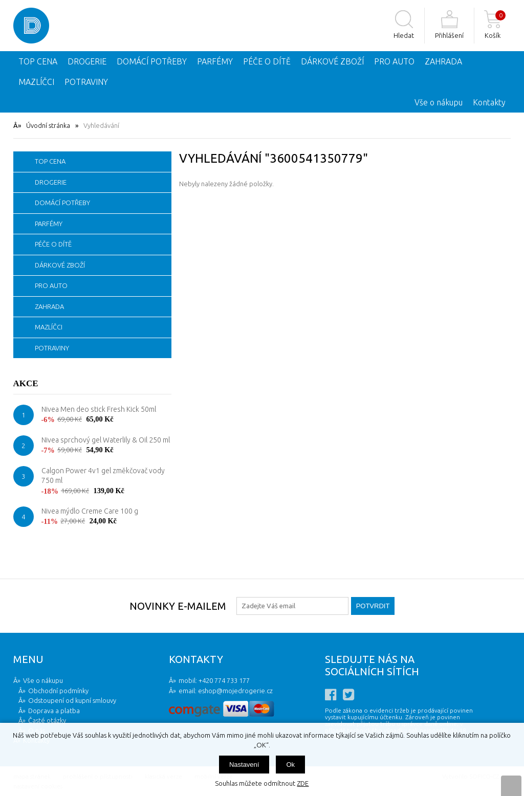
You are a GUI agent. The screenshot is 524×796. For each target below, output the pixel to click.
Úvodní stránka (48, 125)
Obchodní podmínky (58, 690)
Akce (25, 383)
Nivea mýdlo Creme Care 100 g (89, 511)
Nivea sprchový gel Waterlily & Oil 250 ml (105, 440)
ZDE (303, 783)
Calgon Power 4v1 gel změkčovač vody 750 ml (103, 476)
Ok (290, 764)
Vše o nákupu (438, 102)
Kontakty (489, 102)
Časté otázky (47, 720)
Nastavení (244, 764)
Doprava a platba (54, 710)
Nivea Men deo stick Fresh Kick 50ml (98, 409)
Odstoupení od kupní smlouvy (72, 700)
